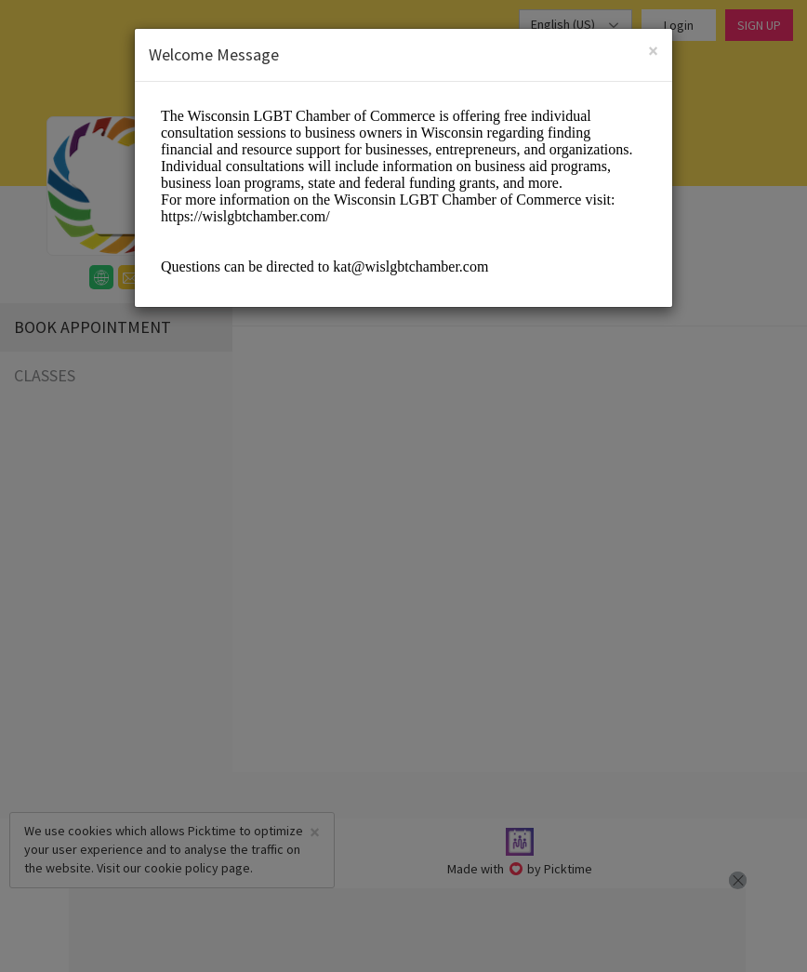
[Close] (653, 50)
